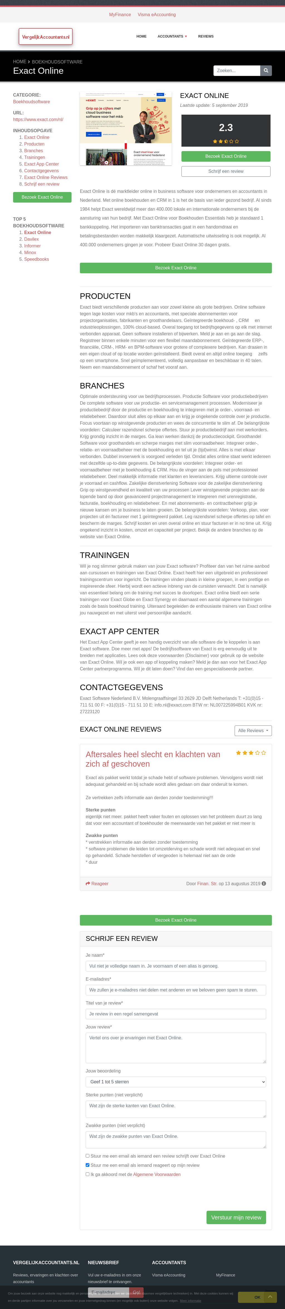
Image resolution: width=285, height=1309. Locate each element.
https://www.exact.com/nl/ (38, 119)
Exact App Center (41, 164)
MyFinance (120, 14)
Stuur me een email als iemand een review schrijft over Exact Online (157, 1156)
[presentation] (128, 1195)
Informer (32, 245)
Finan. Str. (207, 883)
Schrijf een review (41, 184)
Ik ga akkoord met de (135, 1174)
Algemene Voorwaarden (157, 1174)
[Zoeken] (266, 70)
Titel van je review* (104, 1003)
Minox (30, 252)
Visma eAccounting (157, 14)
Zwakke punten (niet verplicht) (115, 1125)
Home (141, 36)
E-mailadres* (98, 979)
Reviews (205, 36)
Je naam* (95, 955)
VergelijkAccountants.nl (45, 37)
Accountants (172, 36)
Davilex (31, 239)
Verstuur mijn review (236, 1217)
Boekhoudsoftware (57, 62)
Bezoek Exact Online (42, 197)
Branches (33, 150)
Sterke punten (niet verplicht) (114, 1095)
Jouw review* (99, 1027)
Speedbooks (36, 259)
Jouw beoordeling (103, 1071)
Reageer (97, 883)
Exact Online (37, 137)
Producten (34, 144)
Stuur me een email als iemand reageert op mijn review (144, 1165)
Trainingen (34, 157)
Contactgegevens (41, 170)
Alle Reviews (251, 730)
